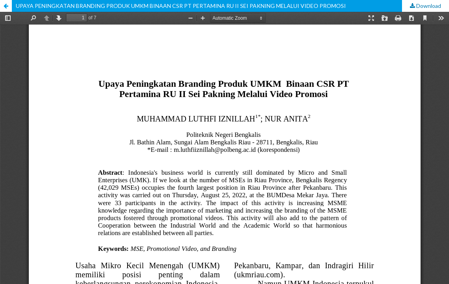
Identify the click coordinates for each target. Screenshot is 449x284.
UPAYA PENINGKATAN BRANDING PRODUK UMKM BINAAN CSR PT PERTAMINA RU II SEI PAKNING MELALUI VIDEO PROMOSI (181, 5)
